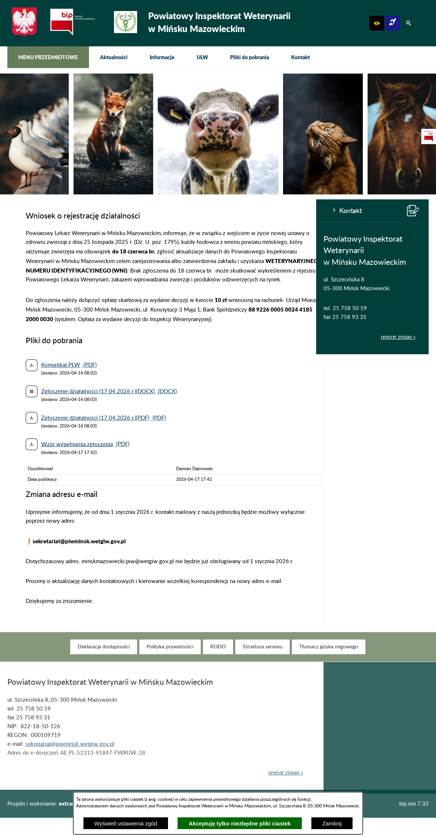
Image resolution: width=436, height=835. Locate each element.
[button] (376, 23)
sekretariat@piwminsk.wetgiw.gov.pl (69, 755)
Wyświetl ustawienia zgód (125, 823)
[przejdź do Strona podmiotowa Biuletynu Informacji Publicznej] (428, 136)
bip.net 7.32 (414, 804)
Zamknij (332, 823)
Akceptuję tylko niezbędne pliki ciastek (240, 823)
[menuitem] (48, 57)
